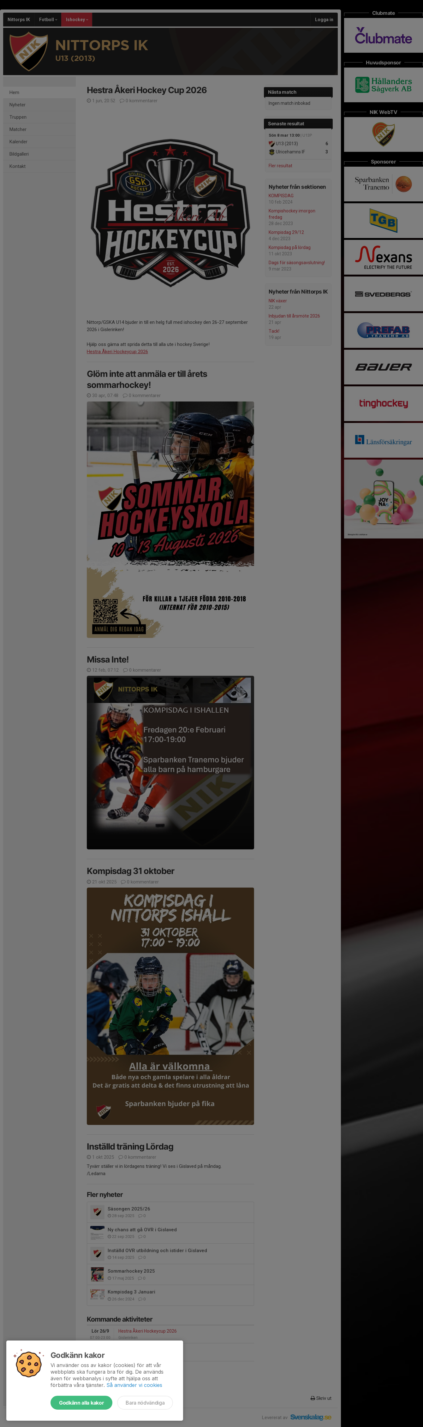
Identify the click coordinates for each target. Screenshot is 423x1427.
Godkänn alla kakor (81, 1403)
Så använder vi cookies (134, 1385)
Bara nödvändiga (145, 1403)
